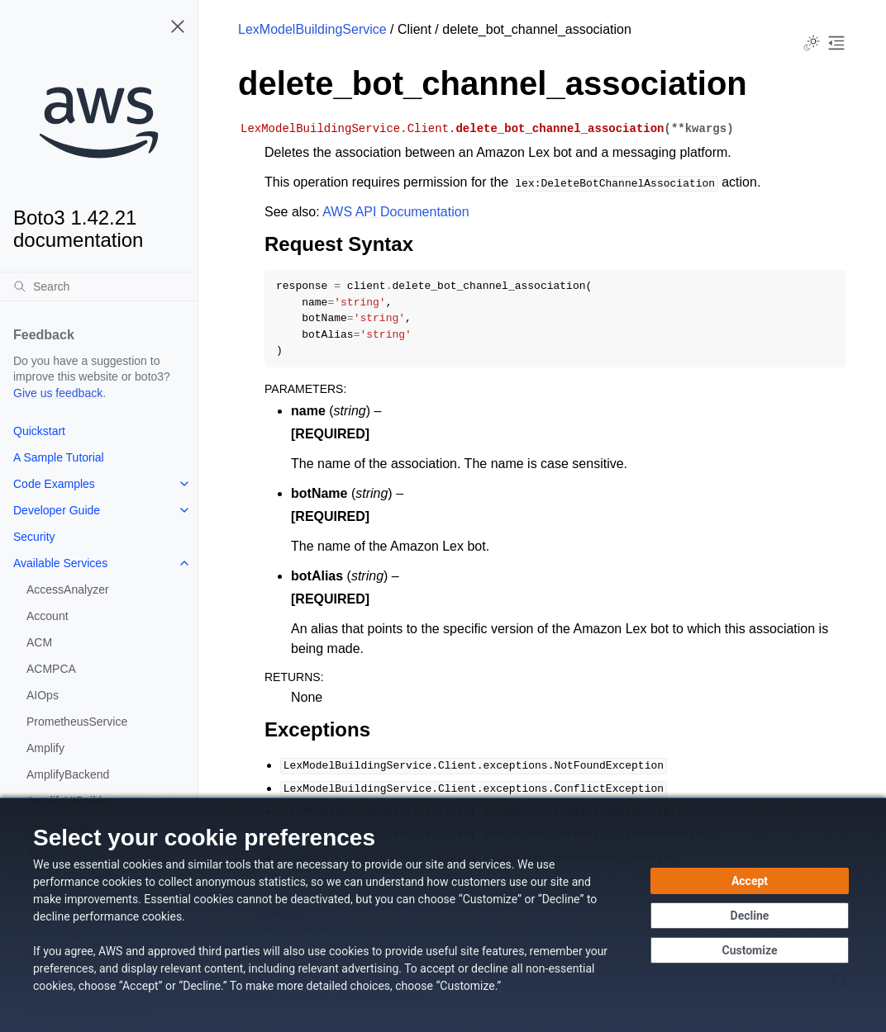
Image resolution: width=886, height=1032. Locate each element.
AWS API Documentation (395, 212)
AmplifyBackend (67, 774)
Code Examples (54, 483)
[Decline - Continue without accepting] (749, 915)
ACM (39, 642)
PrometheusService (76, 721)
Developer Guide (56, 510)
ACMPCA (51, 668)
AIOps (42, 695)
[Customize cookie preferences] (749, 950)
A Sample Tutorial (58, 457)
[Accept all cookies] (749, 881)
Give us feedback (57, 393)
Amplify (45, 748)
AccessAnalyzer (67, 589)
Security (34, 536)
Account (47, 616)
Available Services (60, 563)
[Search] (99, 286)
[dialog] (443, 915)
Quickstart (39, 431)
